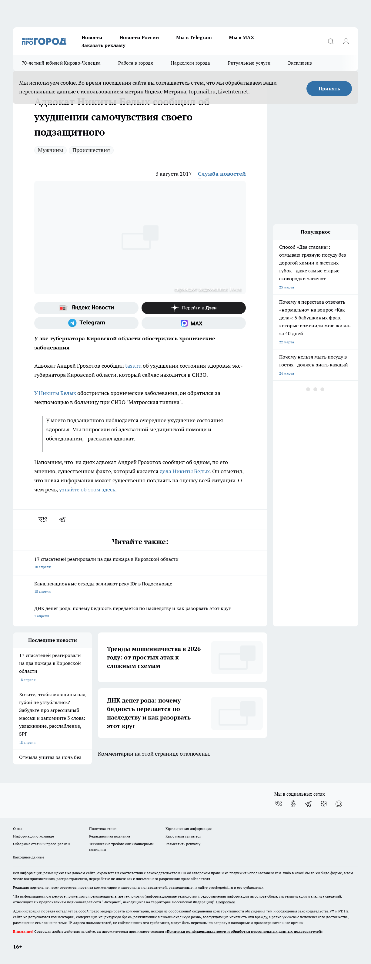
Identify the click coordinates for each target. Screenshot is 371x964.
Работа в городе (135, 63)
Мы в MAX (241, 37)
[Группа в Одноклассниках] (293, 804)
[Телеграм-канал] (86, 323)
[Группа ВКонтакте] (278, 804)
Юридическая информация (188, 828)
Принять (329, 89)
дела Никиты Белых (185, 471)
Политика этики (102, 828)
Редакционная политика (109, 836)
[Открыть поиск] (331, 41)
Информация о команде (33, 836)
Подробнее (225, 902)
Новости (92, 37)
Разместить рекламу (182, 843)
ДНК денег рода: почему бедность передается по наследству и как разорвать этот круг (140, 612)
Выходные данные (28, 857)
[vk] (43, 519)
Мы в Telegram (194, 37)
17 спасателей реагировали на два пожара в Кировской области (140, 563)
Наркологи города (190, 63)
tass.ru (133, 365)
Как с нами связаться (183, 836)
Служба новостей (222, 173)
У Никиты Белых (55, 392)
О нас (17, 828)
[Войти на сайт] (346, 41)
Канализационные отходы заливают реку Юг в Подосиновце (140, 588)
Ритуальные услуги (249, 63)
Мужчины (50, 150)
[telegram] (64, 519)
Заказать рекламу (103, 45)
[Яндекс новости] (86, 308)
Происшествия (91, 150)
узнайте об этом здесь (87, 489)
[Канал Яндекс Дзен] (194, 308)
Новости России (139, 37)
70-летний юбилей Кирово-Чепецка (61, 63)
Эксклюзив (300, 63)
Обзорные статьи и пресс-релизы (41, 843)
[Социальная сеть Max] (194, 323)
